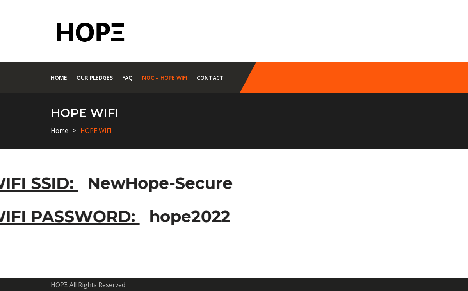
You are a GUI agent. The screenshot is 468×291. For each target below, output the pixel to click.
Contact (210, 77)
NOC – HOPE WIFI (164, 77)
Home (59, 77)
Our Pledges (95, 77)
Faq (127, 77)
